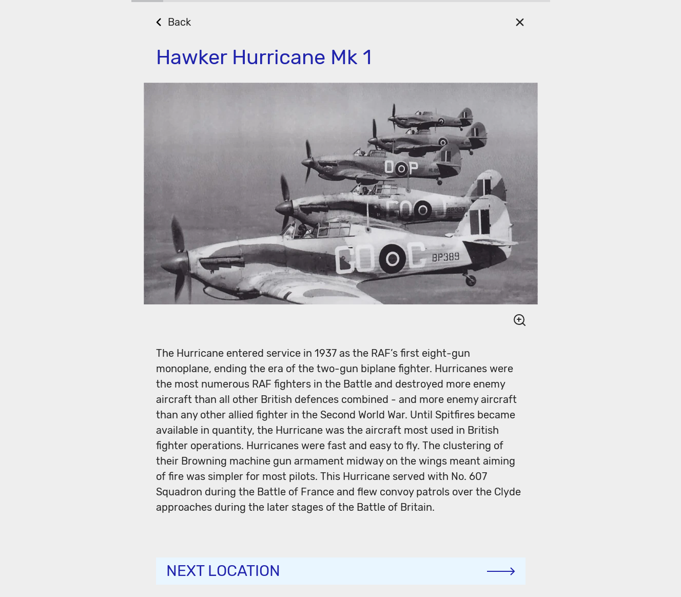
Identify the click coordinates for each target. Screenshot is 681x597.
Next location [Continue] (223, 571)
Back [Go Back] (179, 22)
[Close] (520, 21)
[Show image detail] (515, 320)
